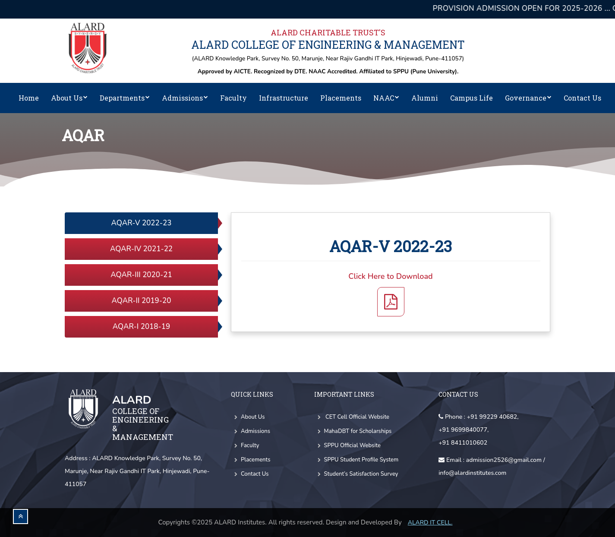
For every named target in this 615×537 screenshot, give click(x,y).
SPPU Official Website (347, 445)
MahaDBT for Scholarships (353, 431)
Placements (340, 97)
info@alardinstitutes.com (472, 473)
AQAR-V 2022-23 (141, 223)
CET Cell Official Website (351, 417)
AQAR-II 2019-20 (141, 301)
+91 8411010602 (462, 443)
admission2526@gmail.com (504, 460)
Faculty (233, 97)
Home (29, 97)
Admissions (185, 97)
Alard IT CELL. (430, 522)
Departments (125, 97)
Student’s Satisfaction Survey (356, 474)
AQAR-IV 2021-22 (141, 249)
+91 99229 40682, (493, 417)
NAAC (386, 97)
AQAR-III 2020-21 (141, 275)
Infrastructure (283, 97)
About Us (69, 97)
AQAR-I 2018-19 (141, 327)
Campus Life (471, 97)
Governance (528, 97)
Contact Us (582, 97)
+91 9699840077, (463, 430)
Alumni (424, 97)
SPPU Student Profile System (356, 460)
